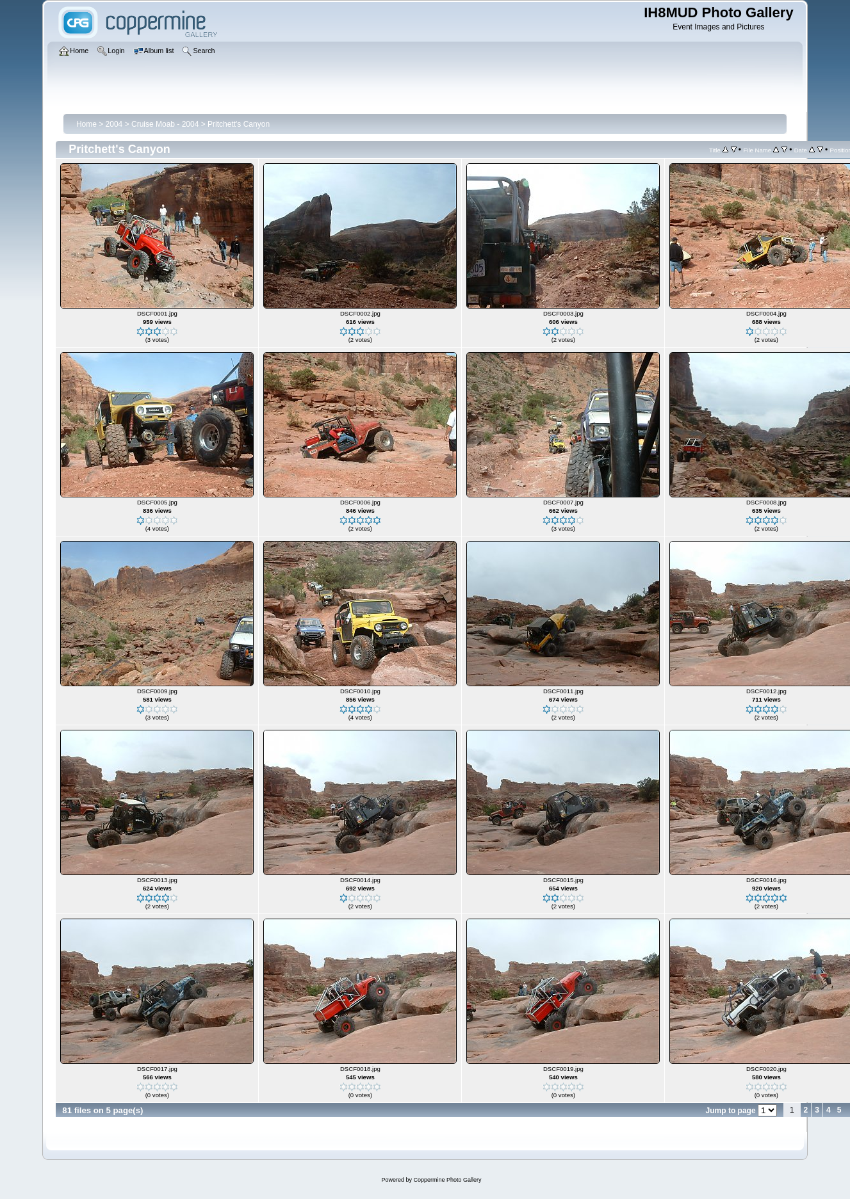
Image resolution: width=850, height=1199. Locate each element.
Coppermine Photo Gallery (447, 1180)
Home (86, 124)
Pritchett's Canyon (239, 124)
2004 (114, 124)
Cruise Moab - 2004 (165, 124)
